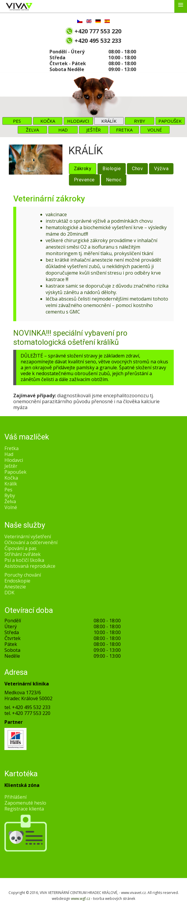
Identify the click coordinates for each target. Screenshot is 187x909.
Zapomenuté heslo (25, 803)
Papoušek (170, 121)
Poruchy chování (22, 575)
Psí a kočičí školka (24, 560)
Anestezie (15, 586)
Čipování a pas (20, 548)
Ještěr (93, 130)
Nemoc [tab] (114, 180)
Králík (109, 121)
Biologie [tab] (111, 168)
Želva (32, 130)
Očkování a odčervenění (30, 542)
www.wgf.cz (80, 898)
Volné (155, 130)
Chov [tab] (137, 168)
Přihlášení (15, 797)
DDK (9, 592)
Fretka (124, 130)
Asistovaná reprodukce (29, 566)
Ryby (139, 121)
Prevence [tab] (84, 180)
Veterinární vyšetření (27, 536)
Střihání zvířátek (22, 554)
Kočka (47, 121)
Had (63, 130)
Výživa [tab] (161, 168)
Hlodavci (78, 121)
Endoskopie (17, 580)
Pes (17, 121)
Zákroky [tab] (83, 168)
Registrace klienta (24, 808)
